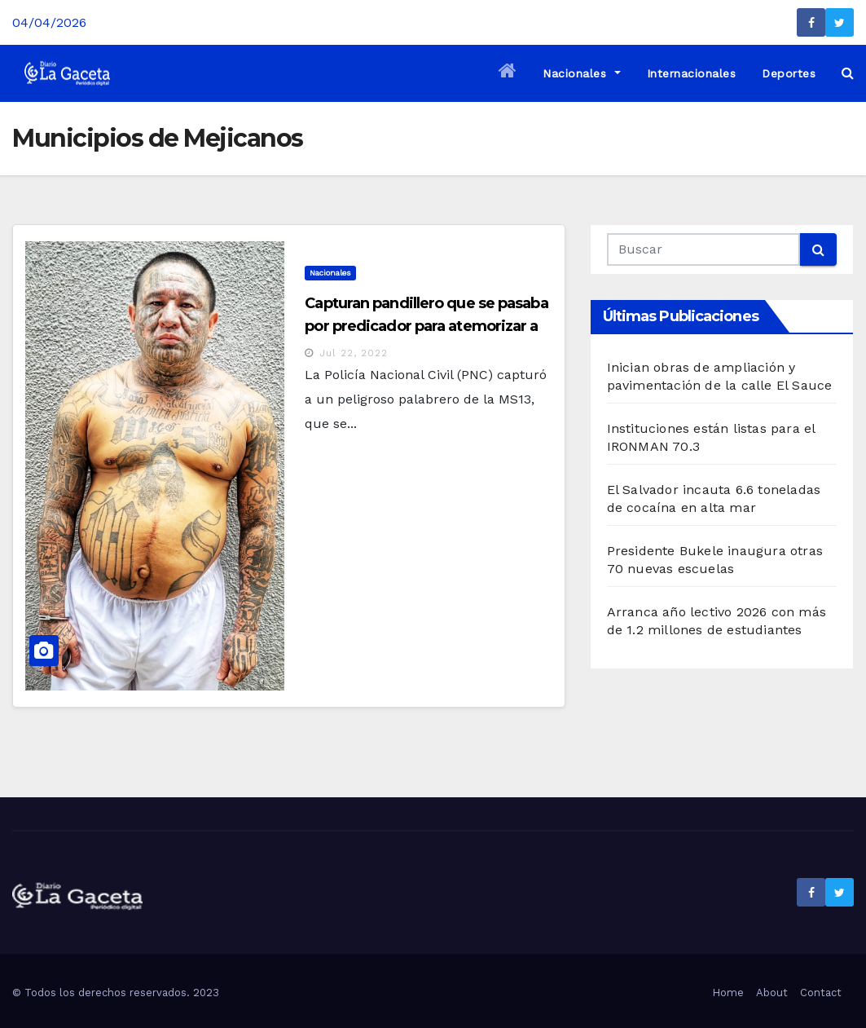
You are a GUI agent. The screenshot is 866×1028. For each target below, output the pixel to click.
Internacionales (691, 73)
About (772, 992)
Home (728, 992)
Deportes (788, 73)
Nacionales (581, 73)
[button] (848, 73)
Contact (821, 992)
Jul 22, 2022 (353, 353)
